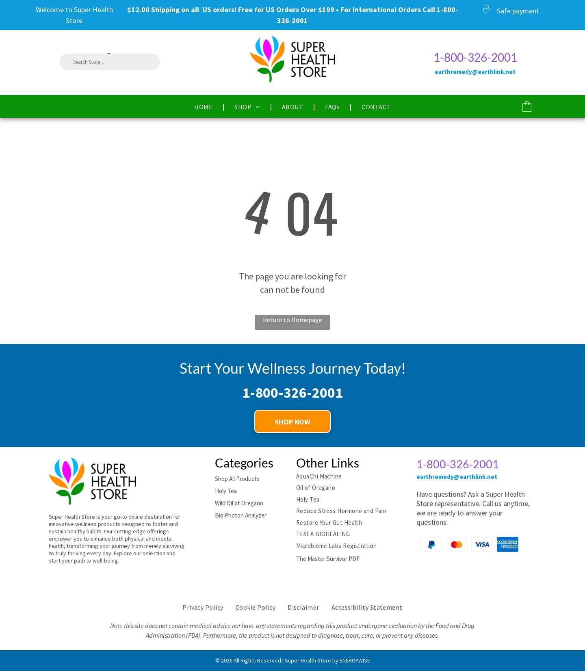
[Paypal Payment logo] (431, 544)
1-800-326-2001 (475, 57)
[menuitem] (204, 107)
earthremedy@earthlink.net (456, 477)
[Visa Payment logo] (482, 544)
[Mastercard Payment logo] (457, 544)
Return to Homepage (292, 320)
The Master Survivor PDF (328, 559)
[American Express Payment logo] (507, 544)
